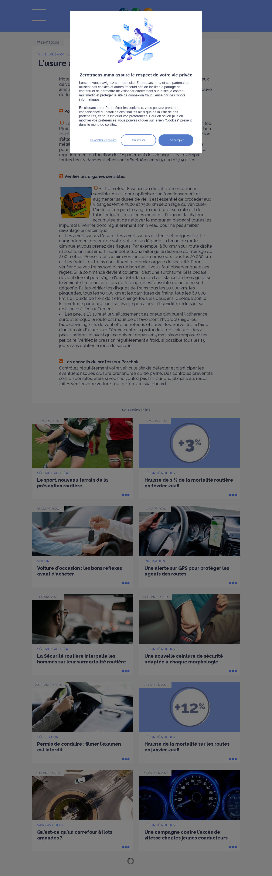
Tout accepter (176, 140)
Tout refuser (138, 140)
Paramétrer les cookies (103, 140)
